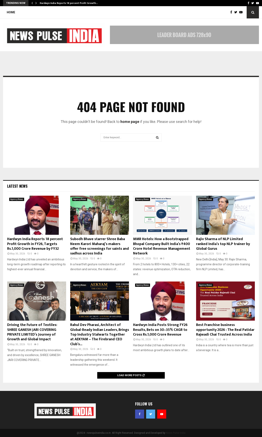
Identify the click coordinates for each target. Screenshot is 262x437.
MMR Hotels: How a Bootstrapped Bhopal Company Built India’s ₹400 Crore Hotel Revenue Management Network (161, 246)
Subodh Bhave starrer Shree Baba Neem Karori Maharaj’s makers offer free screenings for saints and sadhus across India (99, 246)
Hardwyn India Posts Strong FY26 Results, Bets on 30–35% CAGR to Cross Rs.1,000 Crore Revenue (160, 330)
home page (129, 121)
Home (11, 12)
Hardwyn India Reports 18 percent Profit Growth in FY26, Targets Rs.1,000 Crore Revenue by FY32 (35, 244)
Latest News (17, 186)
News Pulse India (175, 432)
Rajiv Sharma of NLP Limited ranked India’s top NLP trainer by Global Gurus (223, 244)
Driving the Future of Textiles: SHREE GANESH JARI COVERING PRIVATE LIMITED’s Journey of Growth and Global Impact (32, 332)
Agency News (16, 199)
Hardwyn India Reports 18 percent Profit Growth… (69, 3)
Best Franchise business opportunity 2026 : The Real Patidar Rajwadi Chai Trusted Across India (225, 330)
